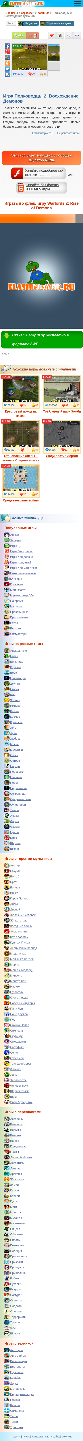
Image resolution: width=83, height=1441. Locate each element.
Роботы (12, 1278)
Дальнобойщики (18, 1157)
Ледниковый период (20, 948)
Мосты (11, 744)
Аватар (12, 865)
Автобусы (13, 1350)
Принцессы (14, 1267)
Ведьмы (12, 1130)
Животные (14, 1179)
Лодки (11, 1383)
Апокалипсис (15, 650)
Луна (10, 733)
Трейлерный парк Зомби (62, 394)
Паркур (12, 766)
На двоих (27, 23)
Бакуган (12, 871)
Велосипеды (15, 1361)
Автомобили (15, 1355)
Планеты (13, 777)
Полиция (13, 1251)
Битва (11, 656)
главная (15, 1436)
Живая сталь (15, 920)
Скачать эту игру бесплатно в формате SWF (40, 339)
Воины (11, 1141)
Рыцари (12, 1289)
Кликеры (13, 579)
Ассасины (13, 1119)
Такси (11, 1416)
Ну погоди (13, 992)
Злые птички (15, 931)
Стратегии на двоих (56, 23)
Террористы (15, 1317)
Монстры (13, 1212)
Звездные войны (18, 926)
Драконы (13, 1174)
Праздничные (16, 612)
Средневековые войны (21, 483)
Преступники (15, 1256)
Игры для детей (17, 562)
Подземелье (15, 788)
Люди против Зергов (62, 439)
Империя (13, 705)
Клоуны (12, 1190)
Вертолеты (14, 1366)
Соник (11, 1052)
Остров (12, 760)
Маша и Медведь (18, 970)
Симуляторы (15, 634)
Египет (11, 689)
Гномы (11, 1152)
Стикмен (13, 1311)
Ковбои (12, 1196)
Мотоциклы (14, 1388)
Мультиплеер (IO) (19, 595)
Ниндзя (12, 1229)
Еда (9, 694)
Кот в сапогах (16, 937)
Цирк (10, 837)
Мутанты (13, 1218)
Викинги (12, 1135)
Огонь (11, 755)
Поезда (12, 1399)
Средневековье (17, 799)
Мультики (13, 749)
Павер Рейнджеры (19, 1003)
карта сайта (52, 1436)
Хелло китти (15, 1080)
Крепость (13, 722)
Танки (11, 1421)
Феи (9, 1328)
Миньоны (13, 975)
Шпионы (12, 1333)
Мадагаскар (15, 953)
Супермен (14, 1058)
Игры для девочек (19, 557)
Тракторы (13, 1427)
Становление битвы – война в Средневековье (21, 441)
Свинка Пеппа (16, 1025)
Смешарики (15, 1041)
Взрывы (12, 667)
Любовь (12, 738)
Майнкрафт (14, 590)
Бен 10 (11, 876)
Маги (10, 1207)
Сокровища (14, 793)
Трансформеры (17, 1063)
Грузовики (13, 1372)
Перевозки (14, 771)
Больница (13, 661)
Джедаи (12, 1168)
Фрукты (12, 826)
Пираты (12, 1240)
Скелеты (13, 1300)
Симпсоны (14, 1030)
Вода (10, 672)
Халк (10, 1074)
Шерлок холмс (16, 1091)
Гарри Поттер (16, 898)
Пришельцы (15, 1273)
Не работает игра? (68, 133)
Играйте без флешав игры (42, 187)
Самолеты (14, 1410)
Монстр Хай (15, 981)
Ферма (11, 821)
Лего (10, 727)
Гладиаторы (15, 1146)
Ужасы (11, 815)
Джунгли (12, 683)
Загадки (12, 540)
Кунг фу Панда (17, 942)
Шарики (12, 843)
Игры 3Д (12, 546)
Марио (11, 964)
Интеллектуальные (20, 573)
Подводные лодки (19, 1394)
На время (13, 601)
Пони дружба (16, 1014)
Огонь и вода (16, 997)
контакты (37, 1436)
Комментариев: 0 (42, 133)
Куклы (11, 1201)
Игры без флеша (18, 551)
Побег (11, 782)
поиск (26, 1436)
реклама (67, 1436)
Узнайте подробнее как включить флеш (44, 173)
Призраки (13, 1262)
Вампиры (13, 1124)
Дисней (12, 909)
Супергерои (15, 804)
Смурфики (14, 1047)
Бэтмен (12, 887)
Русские (12, 628)
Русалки (12, 1284)
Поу (9, 1019)
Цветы (11, 832)
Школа (11, 848)
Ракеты (12, 1405)
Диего (11, 904)
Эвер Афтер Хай (18, 1102)
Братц (11, 882)
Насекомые (14, 1223)
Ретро (11, 623)
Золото (12, 700)
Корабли (12, 1377)
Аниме (11, 535)
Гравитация (15, 678)
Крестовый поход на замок (21, 396)
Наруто (12, 986)
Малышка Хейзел (19, 959)
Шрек (10, 1096)
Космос (12, 716)
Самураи (13, 1295)
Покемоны (14, 1245)
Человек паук (16, 1085)
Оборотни (13, 1234)
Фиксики (12, 1069)
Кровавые (13, 584)
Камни (11, 711)
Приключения (16, 617)
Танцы (11, 810)
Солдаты (13, 1306)
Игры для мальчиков (21, 568)
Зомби (11, 1185)
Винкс (11, 893)
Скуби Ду (13, 1036)
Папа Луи (13, 1008)
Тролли (12, 1322)
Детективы (14, 1163)
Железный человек (20, 915)
